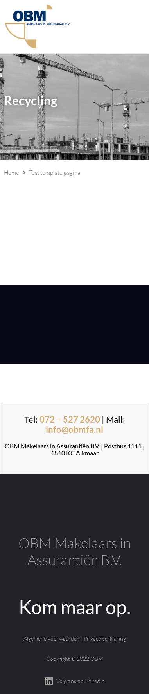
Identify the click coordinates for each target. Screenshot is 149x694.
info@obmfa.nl (74, 429)
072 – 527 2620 (69, 419)
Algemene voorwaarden (51, 638)
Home (11, 172)
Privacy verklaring (105, 638)
